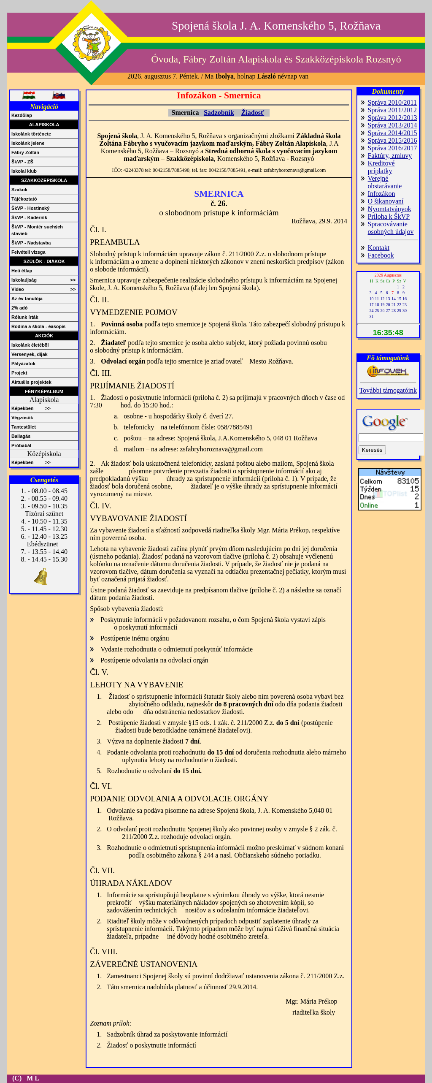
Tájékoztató (24, 198)
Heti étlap (21, 270)
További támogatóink (388, 390)
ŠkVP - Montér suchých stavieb (37, 230)
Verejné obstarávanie (385, 182)
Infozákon (381, 193)
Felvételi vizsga (28, 252)
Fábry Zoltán (25, 152)
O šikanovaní (386, 201)
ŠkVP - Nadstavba (31, 242)
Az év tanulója (27, 298)
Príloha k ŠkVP (389, 216)
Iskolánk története (31, 133)
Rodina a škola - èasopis (38, 326)
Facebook (381, 255)
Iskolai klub (24, 171)
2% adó (19, 307)
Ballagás (20, 436)
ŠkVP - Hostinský (30, 208)
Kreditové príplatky (381, 167)
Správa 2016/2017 (392, 148)
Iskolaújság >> (43, 279)
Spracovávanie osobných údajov (391, 227)
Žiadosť (253, 112)
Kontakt (379, 247)
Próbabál (21, 445)
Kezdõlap (21, 115)
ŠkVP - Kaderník (29, 217)
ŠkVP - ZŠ (22, 161)
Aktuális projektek (31, 382)
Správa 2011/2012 (392, 110)
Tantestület (23, 426)
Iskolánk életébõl (30, 344)
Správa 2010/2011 (392, 102)
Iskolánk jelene (27, 143)
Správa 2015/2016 (392, 140)
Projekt (19, 372)
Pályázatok (23, 363)
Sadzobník (219, 112)
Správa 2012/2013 (392, 117)
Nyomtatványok (389, 208)
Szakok (19, 189)
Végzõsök (22, 417)
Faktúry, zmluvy (390, 155)
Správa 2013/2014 (392, 125)
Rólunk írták (24, 317)
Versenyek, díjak (29, 354)
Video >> (43, 289)
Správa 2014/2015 (392, 132)
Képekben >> (31, 408)
